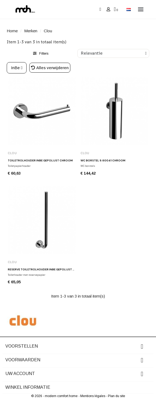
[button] (100, 9)
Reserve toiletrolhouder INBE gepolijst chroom (47, 269)
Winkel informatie (27, 387)
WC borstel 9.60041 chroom (103, 160)
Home (12, 31)
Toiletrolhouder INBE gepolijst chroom (40, 160)
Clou (12, 153)
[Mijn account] (108, 9)
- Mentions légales (92, 396)
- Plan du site (115, 396)
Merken (30, 31)
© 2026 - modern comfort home (54, 396)
